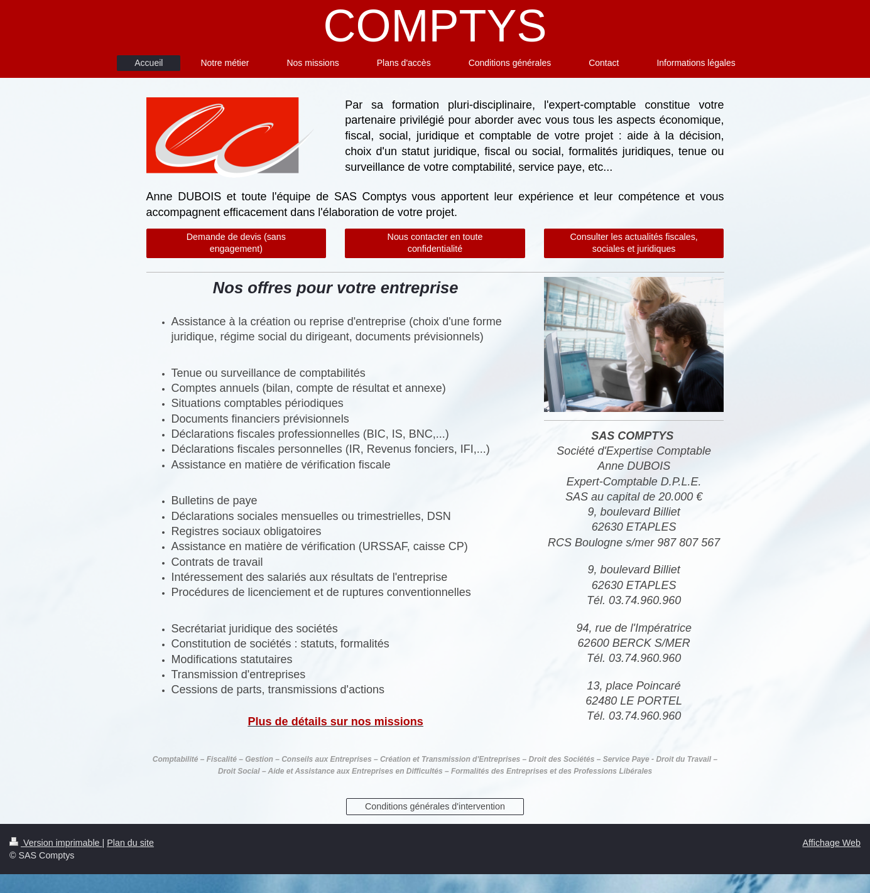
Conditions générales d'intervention (435, 806)
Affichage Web (832, 843)
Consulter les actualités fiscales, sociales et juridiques (633, 243)
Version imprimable (55, 843)
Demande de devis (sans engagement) (236, 243)
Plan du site (130, 843)
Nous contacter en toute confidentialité (435, 243)
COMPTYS (434, 26)
